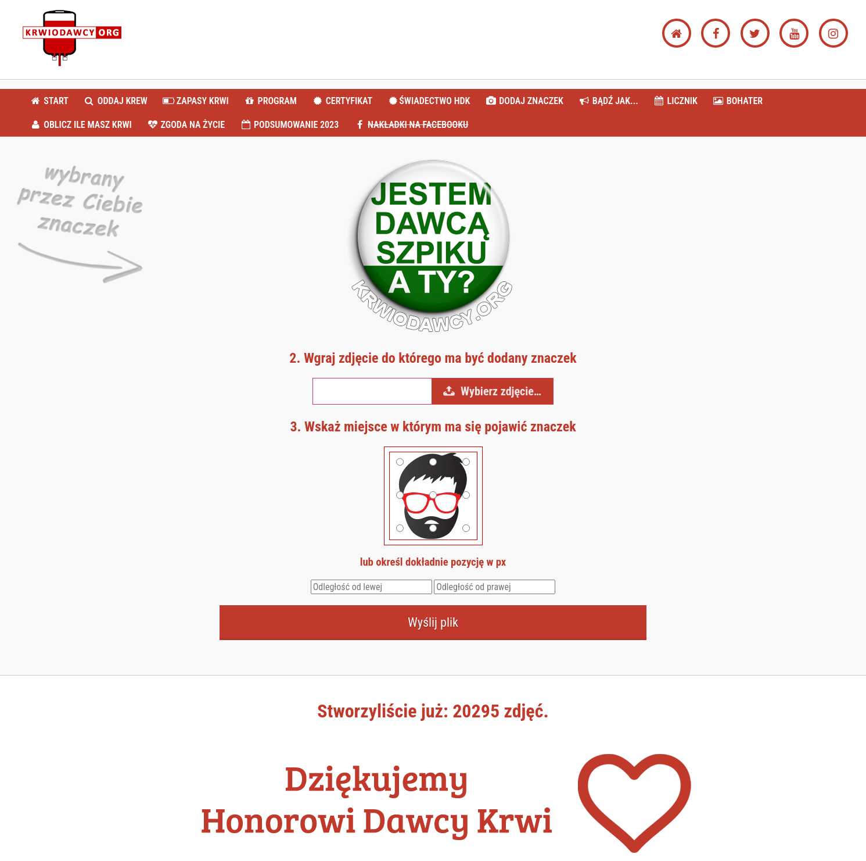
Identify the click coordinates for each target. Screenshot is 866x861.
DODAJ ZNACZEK (524, 100)
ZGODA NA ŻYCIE (185, 124)
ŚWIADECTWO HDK (428, 100)
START (49, 100)
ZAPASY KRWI (196, 100)
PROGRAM (269, 100)
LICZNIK (675, 100)
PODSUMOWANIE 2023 (289, 124)
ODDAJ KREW (116, 100)
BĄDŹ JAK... (608, 100)
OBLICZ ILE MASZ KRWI (81, 124)
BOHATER (738, 100)
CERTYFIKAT (341, 100)
